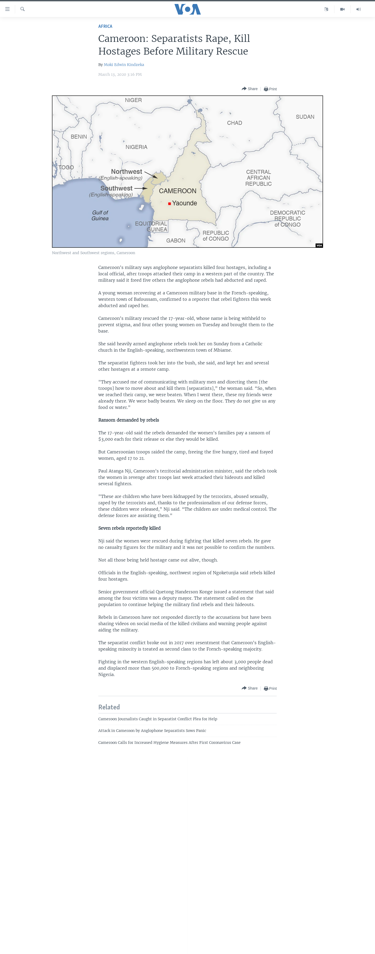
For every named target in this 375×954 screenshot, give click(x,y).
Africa (105, 26)
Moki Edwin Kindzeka (124, 64)
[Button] (250, 89)
